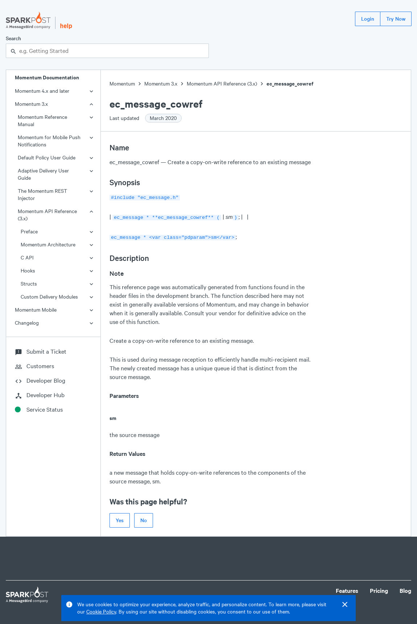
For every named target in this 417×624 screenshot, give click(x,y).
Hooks (28, 270)
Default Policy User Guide (46, 157)
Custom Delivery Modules (49, 296)
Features (347, 588)
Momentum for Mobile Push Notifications (49, 141)
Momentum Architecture (48, 244)
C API (27, 257)
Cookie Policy (101, 611)
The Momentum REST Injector (42, 194)
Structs (29, 283)
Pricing (379, 588)
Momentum (122, 83)
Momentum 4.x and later (42, 90)
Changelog (27, 322)
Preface (29, 231)
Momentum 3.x (31, 103)
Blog (405, 588)
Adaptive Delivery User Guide (43, 174)
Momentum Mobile (36, 309)
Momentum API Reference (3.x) (47, 215)
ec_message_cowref (290, 83)
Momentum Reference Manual (42, 120)
